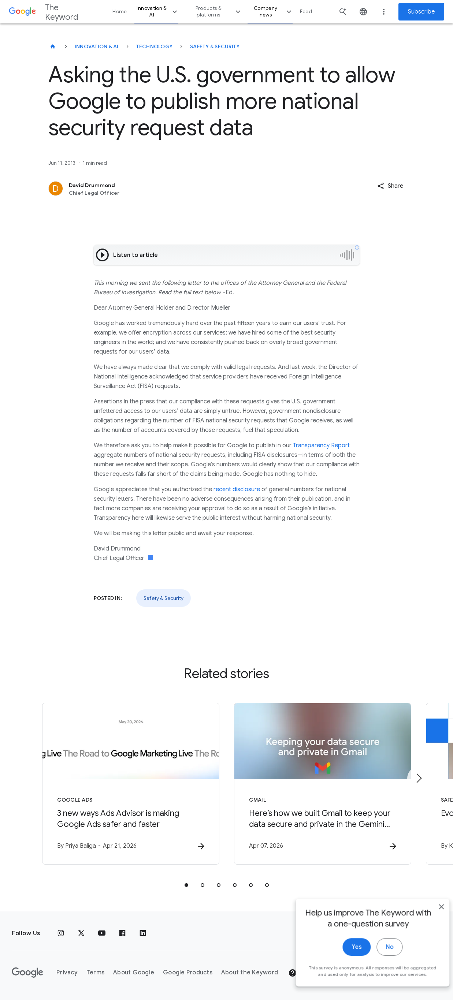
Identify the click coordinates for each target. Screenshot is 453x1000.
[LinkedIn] (143, 933)
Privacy (67, 972)
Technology (154, 46)
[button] (390, 186)
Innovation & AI (158, 11)
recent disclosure (236, 489)
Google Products (187, 972)
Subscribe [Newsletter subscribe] (421, 11)
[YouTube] (102, 933)
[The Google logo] (27, 972)
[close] (430, 918)
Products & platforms (219, 11)
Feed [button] (306, 11)
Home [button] (119, 11)
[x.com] (81, 933)
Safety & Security (215, 46)
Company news (273, 11)
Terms (95, 972)
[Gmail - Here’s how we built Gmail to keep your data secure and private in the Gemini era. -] (322, 783)
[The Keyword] (53, 46)
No (378, 958)
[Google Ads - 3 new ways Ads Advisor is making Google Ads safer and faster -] (130, 783)
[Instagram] (61, 933)
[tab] (186, 885)
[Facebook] (122, 933)
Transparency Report (321, 445)
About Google (133, 972)
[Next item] (418, 778)
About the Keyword (249, 972)
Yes (345, 958)
